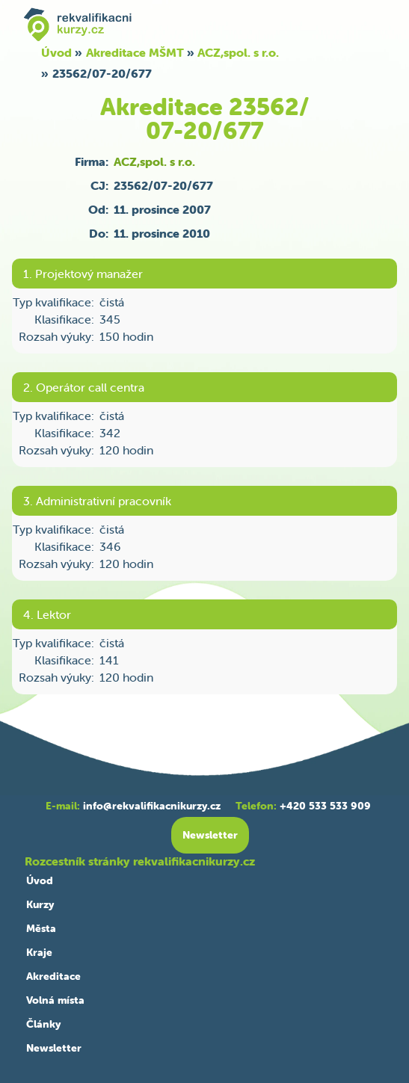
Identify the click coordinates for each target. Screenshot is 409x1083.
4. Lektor (47, 614)
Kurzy (40, 904)
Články (43, 1024)
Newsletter (54, 1048)
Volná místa (55, 1000)
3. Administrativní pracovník (97, 500)
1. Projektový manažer (83, 273)
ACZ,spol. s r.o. (238, 52)
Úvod (56, 52)
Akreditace (53, 976)
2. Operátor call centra (83, 387)
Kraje (39, 952)
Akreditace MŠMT (135, 52)
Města (41, 928)
